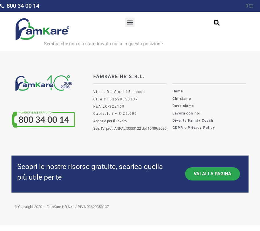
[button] (130, 22)
